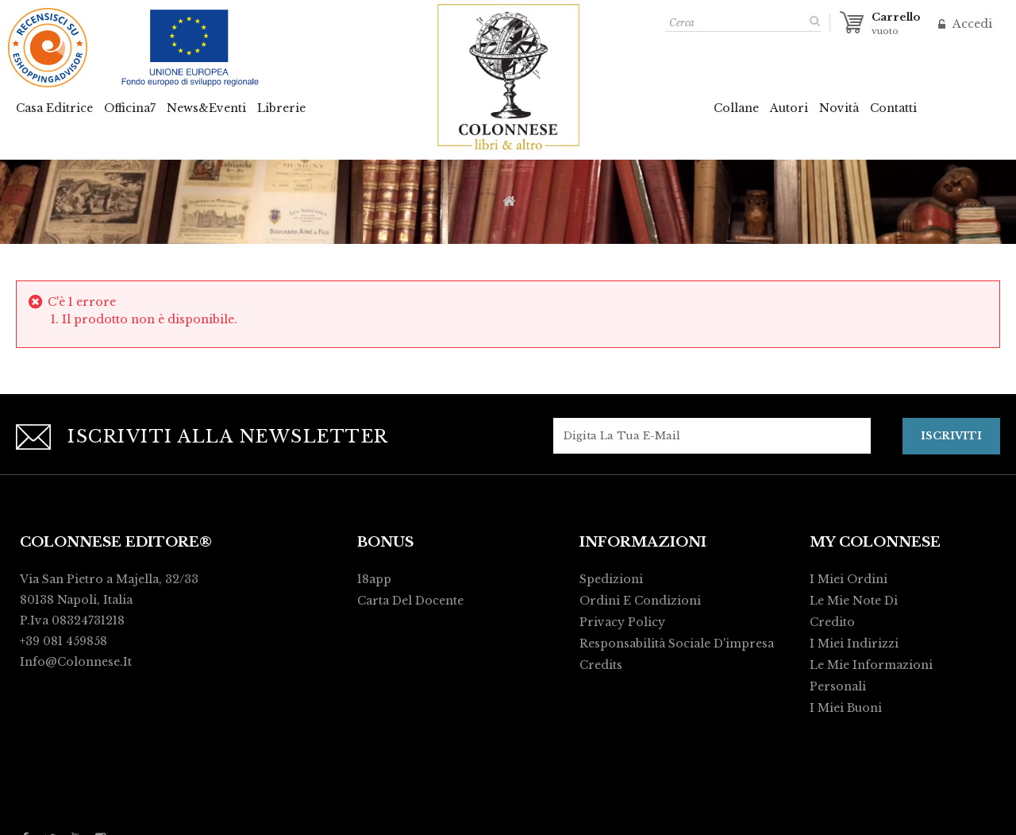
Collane (736, 108)
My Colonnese (875, 541)
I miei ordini (848, 578)
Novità (839, 108)
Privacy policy (622, 621)
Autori (789, 108)
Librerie (281, 108)
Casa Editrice (54, 108)
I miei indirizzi (854, 643)
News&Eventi (206, 108)
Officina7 (130, 108)
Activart (727, 815)
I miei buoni (846, 707)
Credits (600, 664)
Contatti (893, 108)
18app (374, 578)
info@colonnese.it (76, 661)
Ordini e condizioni (640, 600)
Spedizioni (611, 578)
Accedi (970, 24)
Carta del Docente (410, 600)
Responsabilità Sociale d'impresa (676, 643)
